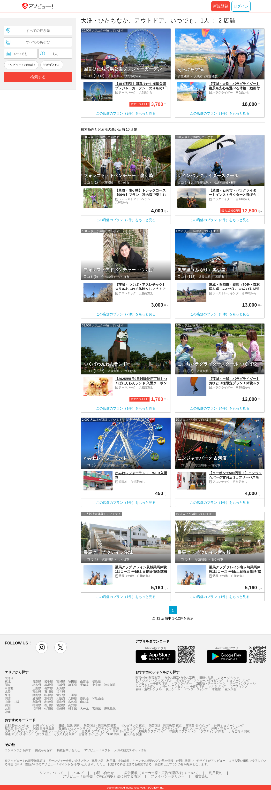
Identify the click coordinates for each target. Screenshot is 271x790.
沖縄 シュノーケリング (229, 725)
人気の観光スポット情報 (130, 750)
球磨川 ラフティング (182, 731)
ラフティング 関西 (212, 731)
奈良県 (84, 698)
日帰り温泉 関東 (68, 725)
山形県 (84, 681)
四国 (8, 705)
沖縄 (8, 712)
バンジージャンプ (196, 689)
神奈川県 (110, 685)
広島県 (72, 702)
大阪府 (60, 698)
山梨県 (36, 688)
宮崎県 (96, 708)
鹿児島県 (110, 708)
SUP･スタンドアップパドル (154, 680)
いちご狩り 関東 (239, 731)
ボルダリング (217, 686)
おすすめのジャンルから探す (158, 672)
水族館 (216, 689)
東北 (8, 681)
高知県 (72, 705)
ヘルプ (78, 773)
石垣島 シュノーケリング (74, 728)
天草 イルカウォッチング (21, 731)
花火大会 (230, 689)
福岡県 (36, 708)
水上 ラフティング (167, 728)
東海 (8, 695)
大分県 (84, 708)
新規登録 (220, 6)
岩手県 (48, 681)
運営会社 (201, 776)
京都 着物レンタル (17, 725)
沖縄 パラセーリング (224, 728)
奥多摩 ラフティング (95, 731)
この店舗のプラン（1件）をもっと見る (219, 113)
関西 (8, 698)
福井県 (60, 691)
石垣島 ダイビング (198, 725)
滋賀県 (36, 698)
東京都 (96, 685)
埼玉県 (72, 685)
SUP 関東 (113, 734)
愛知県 (60, 695)
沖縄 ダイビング (43, 725)
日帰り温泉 (206, 677)
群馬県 (48, 685)
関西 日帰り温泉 (43, 728)
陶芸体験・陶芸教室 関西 (100, 725)
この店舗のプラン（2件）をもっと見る (126, 113)
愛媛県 (60, 705)
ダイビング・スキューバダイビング (199, 680)
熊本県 (72, 708)
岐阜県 (48, 695)
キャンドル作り (146, 686)
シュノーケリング (238, 680)
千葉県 (84, 685)
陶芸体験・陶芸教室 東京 (165, 725)
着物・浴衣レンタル (149, 689)
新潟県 (60, 688)
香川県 (48, 705)
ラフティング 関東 (107, 728)
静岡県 (36, 695)
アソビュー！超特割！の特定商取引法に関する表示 (102, 776)
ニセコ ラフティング (137, 728)
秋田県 (72, 681)
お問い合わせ (104, 773)
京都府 (48, 698)
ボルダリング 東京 (133, 725)
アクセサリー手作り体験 (151, 683)
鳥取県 (36, 702)
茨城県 (60, 685)
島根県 (48, 702)
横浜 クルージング (195, 728)
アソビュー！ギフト (97, 750)
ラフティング (239, 686)
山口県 (84, 702)
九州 (8, 708)
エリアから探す (17, 672)
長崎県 (60, 708)
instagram (42, 647)
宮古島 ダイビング (91, 734)
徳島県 (36, 705)
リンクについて (51, 773)
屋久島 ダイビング (17, 728)
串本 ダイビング (123, 731)
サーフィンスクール (242, 683)
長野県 (48, 688)
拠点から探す (44, 750)
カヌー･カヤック (229, 677)
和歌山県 (98, 698)
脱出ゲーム (173, 689)
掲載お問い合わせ (68, 750)
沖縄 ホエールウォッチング (59, 731)
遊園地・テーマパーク (210, 683)
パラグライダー (182, 683)
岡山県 (60, 702)
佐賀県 (48, 708)
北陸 (8, 691)
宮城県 (60, 681)
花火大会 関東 (133, 734)
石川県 (48, 691)
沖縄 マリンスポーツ (18, 734)
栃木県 (36, 685)
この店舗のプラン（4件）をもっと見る (219, 408)
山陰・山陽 (12, 701)
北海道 (9, 678)
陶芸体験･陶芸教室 (148, 677)
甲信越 (9, 688)
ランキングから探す (18, 750)
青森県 (36, 681)
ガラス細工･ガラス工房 (179, 677)
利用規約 (215, 773)
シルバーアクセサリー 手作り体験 (182, 686)
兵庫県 (72, 698)
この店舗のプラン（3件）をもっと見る (219, 220)
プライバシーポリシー (168, 776)
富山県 (36, 691)
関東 (8, 684)
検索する (38, 77)
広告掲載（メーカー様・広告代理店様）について (161, 773)
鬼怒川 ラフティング (151, 731)
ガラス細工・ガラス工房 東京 (55, 734)
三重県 (72, 695)
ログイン (241, 6)
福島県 (96, 681)
